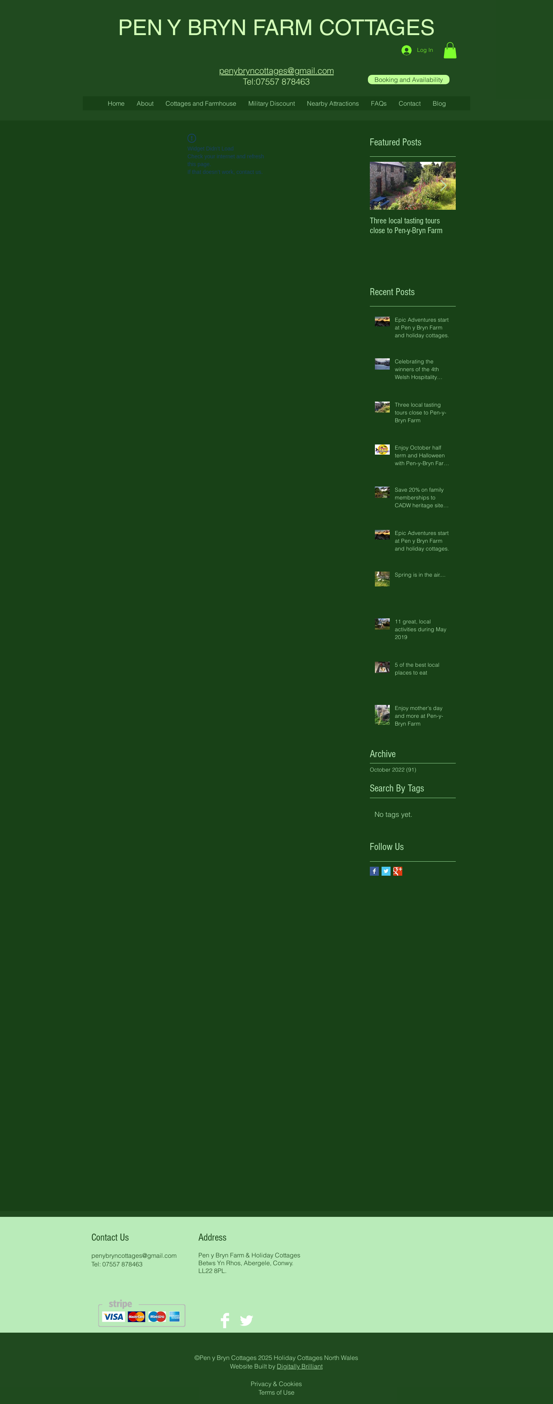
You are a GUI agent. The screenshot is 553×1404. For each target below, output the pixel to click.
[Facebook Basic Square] (374, 871)
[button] (450, 50)
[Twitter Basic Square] (386, 871)
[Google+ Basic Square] (397, 871)
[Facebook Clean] (225, 1320)
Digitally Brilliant (300, 1366)
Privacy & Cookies (276, 1384)
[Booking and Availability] (409, 79)
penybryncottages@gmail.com (134, 1255)
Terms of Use (276, 1392)
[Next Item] (443, 186)
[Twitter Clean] (246, 1320)
